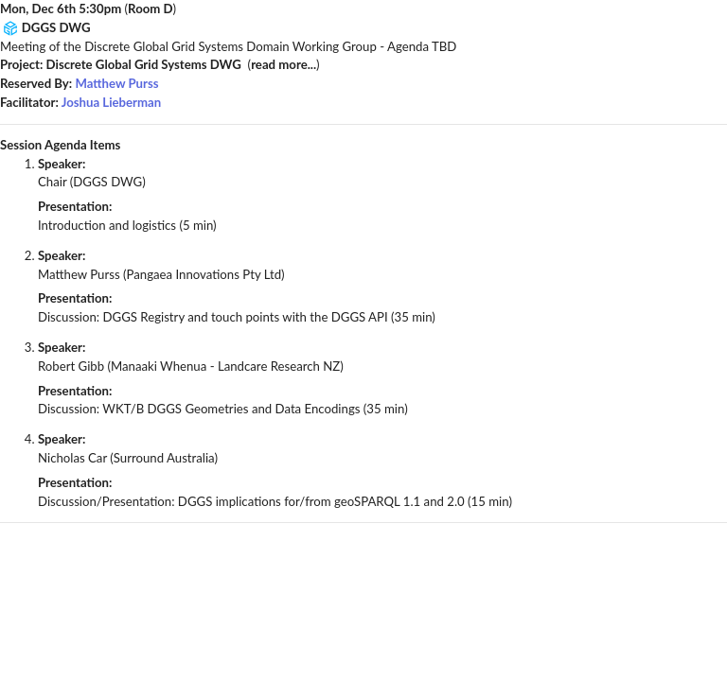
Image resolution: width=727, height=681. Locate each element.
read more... (283, 64)
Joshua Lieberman (111, 102)
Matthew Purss (116, 83)
